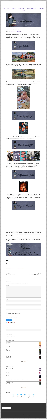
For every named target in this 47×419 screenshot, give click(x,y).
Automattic (32, 414)
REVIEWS (14, 8)
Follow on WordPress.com (10, 336)
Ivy (6, 349)
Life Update (19, 268)
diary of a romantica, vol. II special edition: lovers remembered (17, 379)
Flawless (7, 372)
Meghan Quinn (9, 343)
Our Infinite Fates (9, 382)
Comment (8, 285)
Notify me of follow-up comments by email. (13, 313)
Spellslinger (8, 346)
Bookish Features (21, 8)
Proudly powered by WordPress (18, 414)
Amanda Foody (9, 357)
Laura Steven (8, 383)
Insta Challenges (41, 8)
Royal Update (12, 268)
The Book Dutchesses (18, 31)
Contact (23, 10)
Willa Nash (8, 350)
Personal (22, 268)
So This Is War (8, 342)
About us (8, 8)
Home (4, 8)
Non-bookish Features (31, 8)
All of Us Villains (9, 356)
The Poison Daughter (10, 368)
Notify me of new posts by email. (11, 317)
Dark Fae (8, 375)
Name (7, 299)
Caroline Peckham (9, 376)
